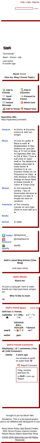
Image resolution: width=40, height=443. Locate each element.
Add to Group (11, 109)
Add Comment (13, 351)
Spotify (17, 245)
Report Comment (27, 365)
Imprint (25, 431)
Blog (36, 13)
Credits (34, 428)
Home (3, 13)
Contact (33, 431)
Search (36, 8)
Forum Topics (28, 77)
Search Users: (8, 9)
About (28, 18)
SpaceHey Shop (30, 433)
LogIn (28, 2)
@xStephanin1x (21, 239)
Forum (13, 16)
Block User (27, 102)
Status (19, 433)
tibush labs (28, 415)
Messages (28, 13)
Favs (36, 16)
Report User (28, 109)
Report (21, 379)
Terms (11, 431)
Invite (11, 18)
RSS (5, 431)
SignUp (35, 2)
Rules (16, 428)
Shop (22, 18)
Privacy (17, 431)
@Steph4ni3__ (21, 235)
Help (22, 2)
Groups (20, 16)
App (17, 18)
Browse (11, 13)
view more (22, 268)
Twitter (7, 235)
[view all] (34, 308)
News (10, 428)
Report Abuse (8, 433)
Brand (27, 428)
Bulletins (5, 16)
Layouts (29, 16)
